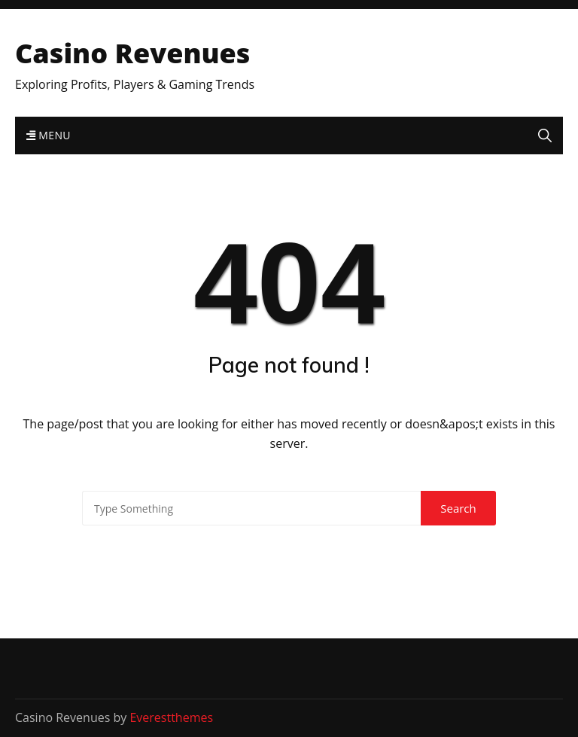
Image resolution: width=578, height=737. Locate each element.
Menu (48, 135)
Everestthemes (171, 717)
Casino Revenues (133, 53)
